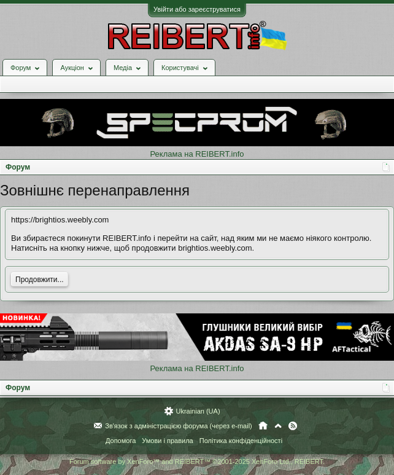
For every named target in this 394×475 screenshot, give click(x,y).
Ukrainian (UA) (198, 411)
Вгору (278, 426)
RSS (292, 426)
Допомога (121, 440)
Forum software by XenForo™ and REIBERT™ (197, 461)
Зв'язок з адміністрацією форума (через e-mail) (178, 426)
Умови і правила (167, 440)
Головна (263, 426)
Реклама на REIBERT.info (197, 154)
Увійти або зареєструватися (197, 9)
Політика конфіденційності (240, 440)
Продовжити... (39, 279)
